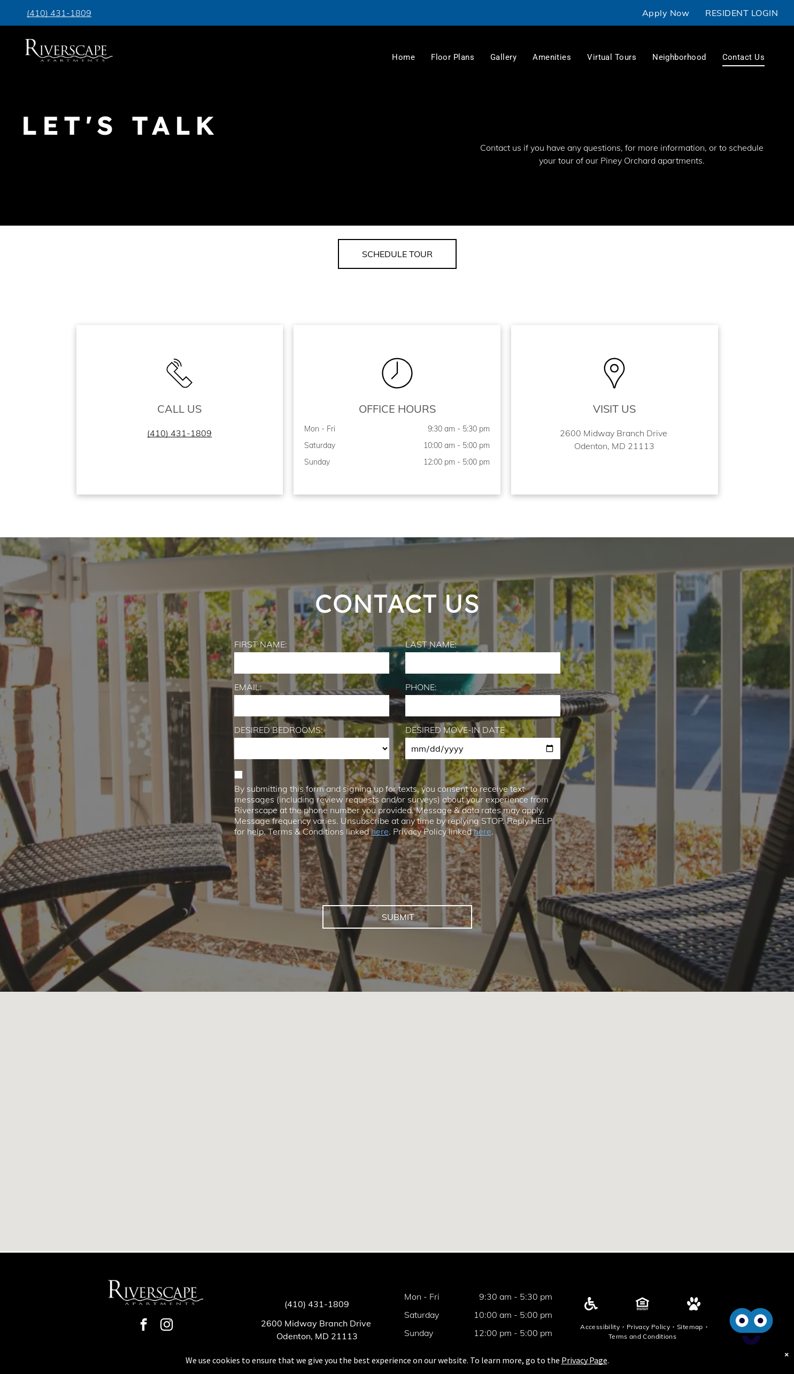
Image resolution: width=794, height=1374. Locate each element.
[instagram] (166, 1326)
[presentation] (315, 873)
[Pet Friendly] (693, 1307)
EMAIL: (248, 687)
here (380, 831)
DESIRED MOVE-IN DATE (455, 729)
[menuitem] (665, 12)
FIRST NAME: (260, 644)
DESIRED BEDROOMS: (278, 729)
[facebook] (143, 1326)
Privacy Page (584, 1360)
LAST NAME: (431, 644)
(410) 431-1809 (316, 1304)
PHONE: (421, 687)
